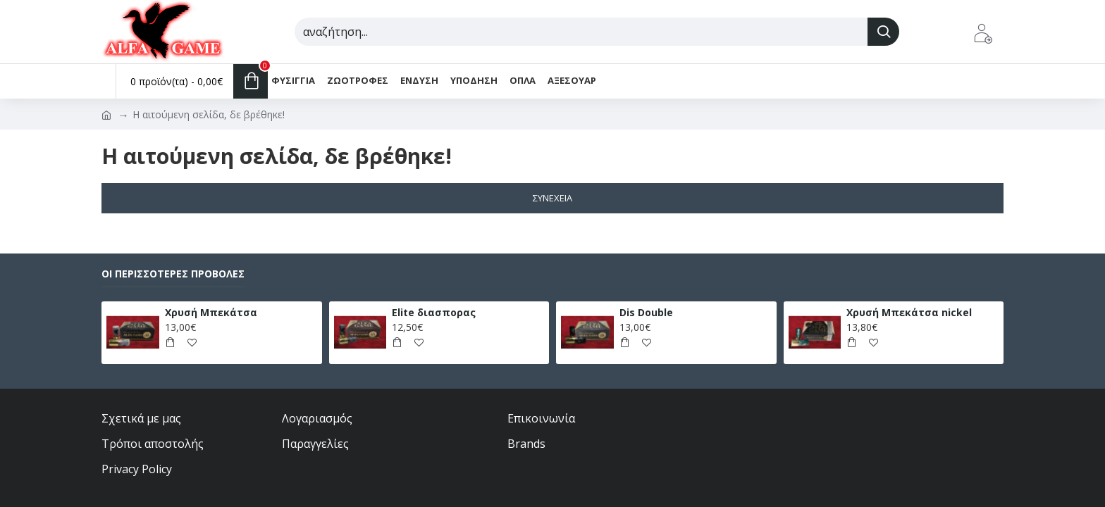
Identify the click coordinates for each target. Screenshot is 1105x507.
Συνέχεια (552, 198)
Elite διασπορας (434, 312)
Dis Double (646, 312)
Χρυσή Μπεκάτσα (211, 312)
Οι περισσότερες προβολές (173, 274)
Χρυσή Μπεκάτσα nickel (909, 312)
